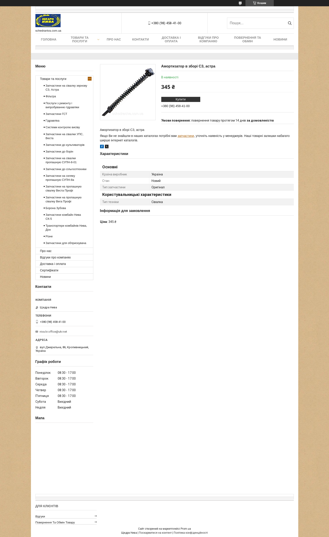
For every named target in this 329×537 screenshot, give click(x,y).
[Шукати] (290, 23)
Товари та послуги (80, 39)
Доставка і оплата (171, 39)
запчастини (186, 136)
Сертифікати (49, 270)
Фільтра (51, 96)
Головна (48, 39)
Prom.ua (186, 528)
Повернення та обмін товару (55, 522)
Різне (49, 236)
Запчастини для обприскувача (66, 243)
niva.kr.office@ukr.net (53, 331)
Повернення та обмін (247, 39)
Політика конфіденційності (191, 532)
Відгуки (40, 516)
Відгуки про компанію (208, 39)
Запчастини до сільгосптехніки (66, 169)
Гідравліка (52, 120)
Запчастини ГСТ (56, 114)
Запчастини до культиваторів (65, 144)
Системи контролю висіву (63, 127)
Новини (280, 39)
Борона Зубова (56, 208)
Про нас (114, 39)
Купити (181, 99)
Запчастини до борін (59, 151)
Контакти (140, 39)
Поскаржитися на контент (155, 532)
